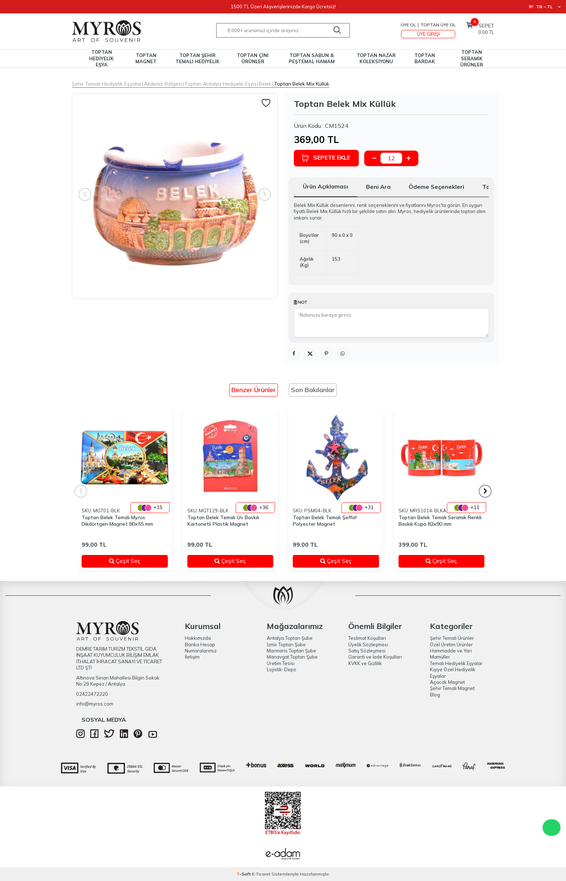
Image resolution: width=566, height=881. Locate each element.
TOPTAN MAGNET (146, 58)
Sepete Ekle (325, 158)
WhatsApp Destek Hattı (552, 827)
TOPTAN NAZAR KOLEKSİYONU (376, 58)
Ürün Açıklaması (325, 186)
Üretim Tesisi (281, 663)
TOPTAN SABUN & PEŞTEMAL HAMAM (312, 58)
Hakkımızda (198, 638)
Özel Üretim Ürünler (451, 644)
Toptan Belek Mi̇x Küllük (301, 84)
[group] (174, 196)
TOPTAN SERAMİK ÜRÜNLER (471, 58)
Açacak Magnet (447, 682)
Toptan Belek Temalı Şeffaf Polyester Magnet (325, 521)
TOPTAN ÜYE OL (438, 24)
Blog (435, 695)
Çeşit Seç (134, 560)
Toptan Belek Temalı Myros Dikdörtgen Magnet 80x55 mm (117, 521)
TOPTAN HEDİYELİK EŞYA (101, 58)
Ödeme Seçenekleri (436, 186)
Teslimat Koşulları (367, 638)
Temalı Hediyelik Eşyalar (456, 663)
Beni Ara (378, 186)
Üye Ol (408, 24)
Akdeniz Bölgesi (163, 84)
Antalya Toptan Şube (290, 638)
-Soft (244, 874)
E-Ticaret (261, 874)
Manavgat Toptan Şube (292, 657)
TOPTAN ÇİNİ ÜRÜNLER (253, 58)
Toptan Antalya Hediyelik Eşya (220, 84)
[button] (485, 491)
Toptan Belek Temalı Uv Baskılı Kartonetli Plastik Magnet (223, 521)
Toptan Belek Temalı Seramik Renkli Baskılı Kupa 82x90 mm (440, 521)
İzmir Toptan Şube (286, 644)
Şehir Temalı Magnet (452, 688)
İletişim (192, 657)
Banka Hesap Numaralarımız (201, 648)
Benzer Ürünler (253, 390)
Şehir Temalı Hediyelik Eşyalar (107, 84)
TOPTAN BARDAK (424, 58)
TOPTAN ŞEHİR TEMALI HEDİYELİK (197, 58)
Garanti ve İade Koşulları (375, 657)
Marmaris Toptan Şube (291, 651)
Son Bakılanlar (313, 390)
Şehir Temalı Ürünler (452, 638)
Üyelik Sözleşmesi (368, 644)
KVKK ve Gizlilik (365, 663)
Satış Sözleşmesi (367, 651)
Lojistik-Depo (281, 669)
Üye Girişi (428, 34)
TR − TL (544, 6)
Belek (265, 84)
